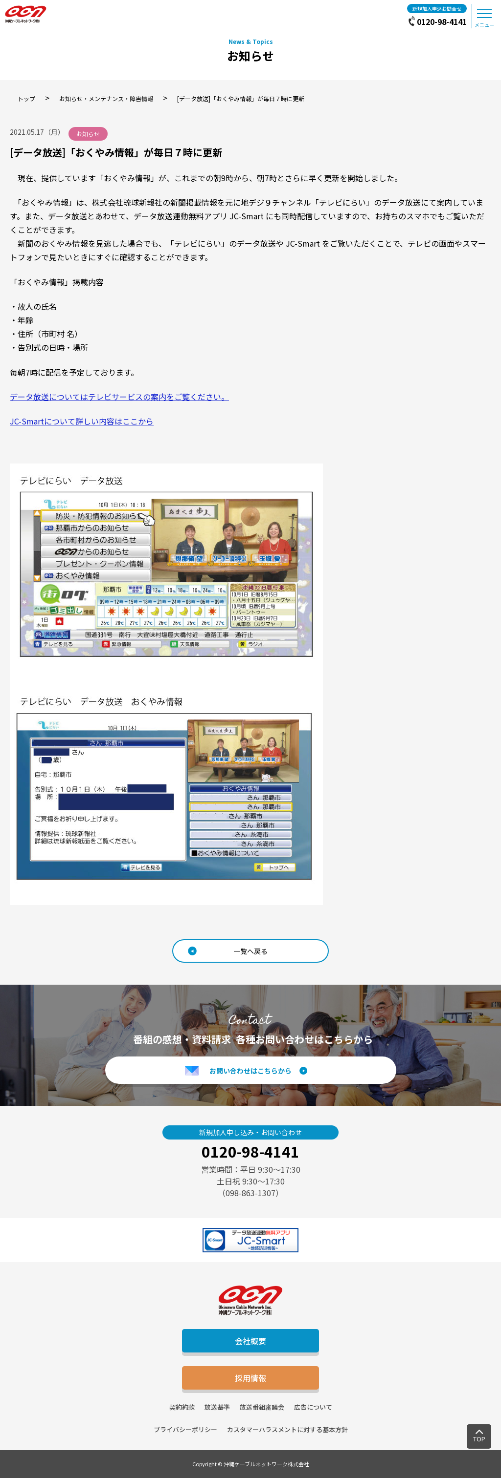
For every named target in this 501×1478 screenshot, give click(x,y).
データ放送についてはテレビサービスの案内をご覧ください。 (119, 396)
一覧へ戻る (250, 951)
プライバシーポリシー (185, 1429)
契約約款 (182, 1407)
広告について (313, 1407)
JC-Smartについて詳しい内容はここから (82, 421)
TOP (479, 1438)
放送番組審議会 (262, 1407)
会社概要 (250, 1341)
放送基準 (217, 1407)
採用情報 (250, 1378)
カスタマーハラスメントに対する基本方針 (287, 1429)
